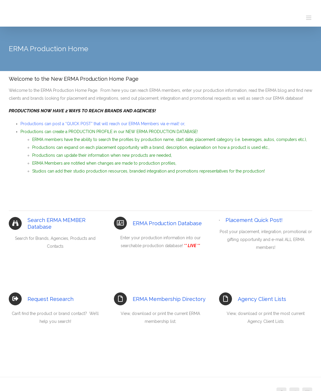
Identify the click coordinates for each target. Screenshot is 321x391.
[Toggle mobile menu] (309, 18)
